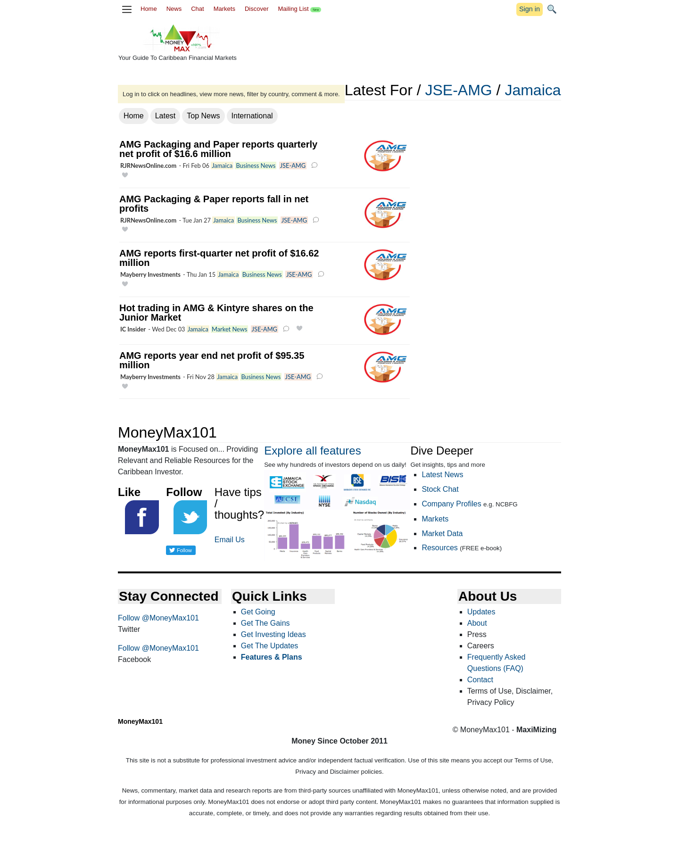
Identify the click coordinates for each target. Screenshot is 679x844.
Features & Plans (271, 657)
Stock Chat (440, 489)
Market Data (442, 534)
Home (149, 8)
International (252, 116)
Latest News (442, 475)
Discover (257, 8)
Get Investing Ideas (273, 634)
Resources (439, 548)
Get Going (258, 612)
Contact (480, 680)
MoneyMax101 (140, 721)
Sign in (529, 9)
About (477, 623)
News (174, 8)
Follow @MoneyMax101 (158, 618)
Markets (224, 8)
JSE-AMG (458, 90)
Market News (229, 329)
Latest (165, 116)
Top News (203, 116)
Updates (481, 612)
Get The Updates (269, 646)
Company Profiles (451, 504)
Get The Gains (265, 623)
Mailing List (299, 8)
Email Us (230, 540)
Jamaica (533, 90)
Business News (255, 165)
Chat (197, 8)
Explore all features (312, 450)
